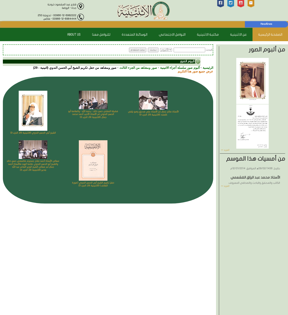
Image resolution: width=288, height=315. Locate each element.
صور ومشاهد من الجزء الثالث (138, 67)
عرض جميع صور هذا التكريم (195, 71)
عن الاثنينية (238, 34)
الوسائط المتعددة (134, 34)
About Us (74, 34)
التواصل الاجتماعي (172, 34)
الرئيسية (208, 67)
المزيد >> (225, 150)
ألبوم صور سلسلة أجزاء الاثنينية (180, 67)
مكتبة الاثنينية (208, 34)
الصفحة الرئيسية (270, 34)
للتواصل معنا (101, 34)
